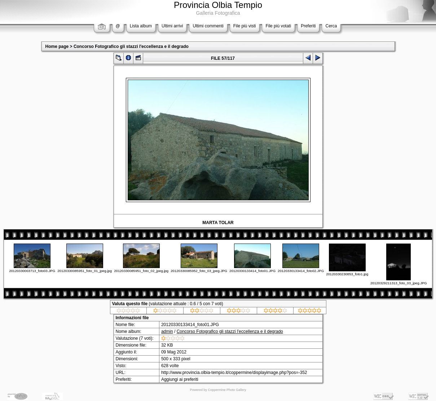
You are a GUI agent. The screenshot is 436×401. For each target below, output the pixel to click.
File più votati (278, 25)
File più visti (244, 25)
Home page (57, 46)
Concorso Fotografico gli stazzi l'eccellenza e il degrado (131, 46)
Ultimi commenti (208, 25)
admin (167, 331)
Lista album (141, 25)
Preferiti (308, 25)
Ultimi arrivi (172, 25)
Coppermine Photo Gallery (227, 390)
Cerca (331, 25)
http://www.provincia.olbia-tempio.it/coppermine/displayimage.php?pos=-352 (234, 372)
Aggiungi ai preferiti (179, 379)
